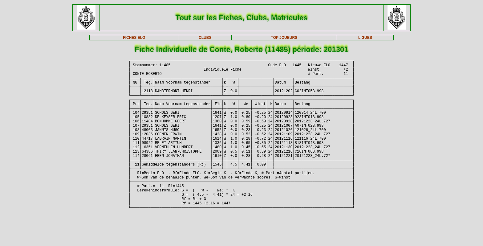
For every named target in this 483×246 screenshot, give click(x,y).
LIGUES (365, 37)
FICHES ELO (134, 37)
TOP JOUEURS (284, 37)
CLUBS (205, 37)
